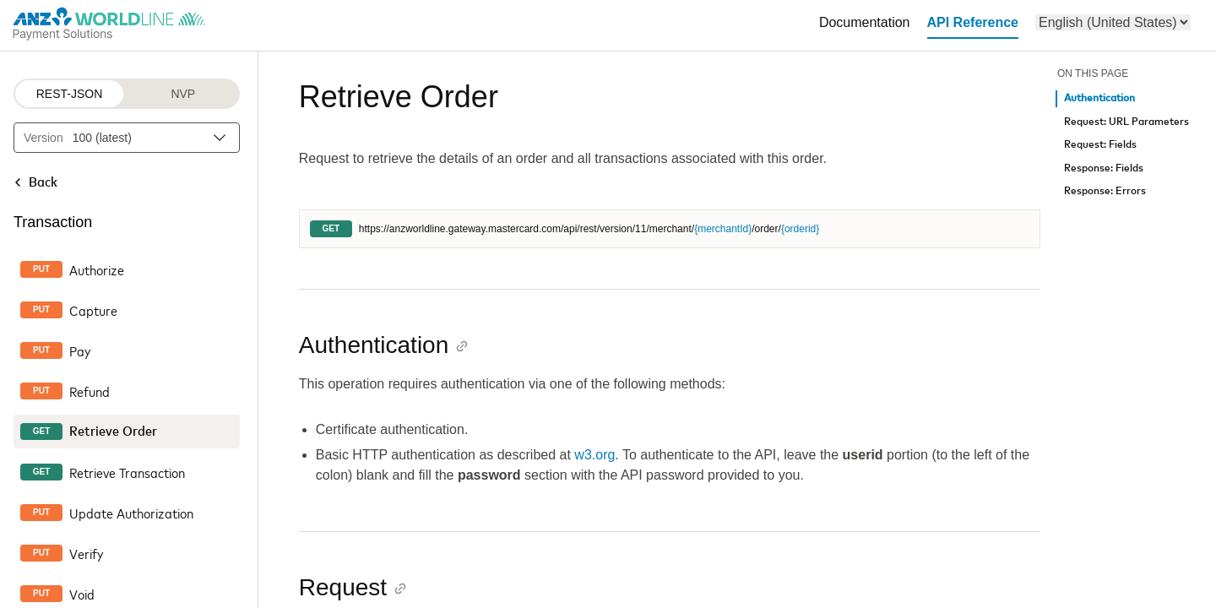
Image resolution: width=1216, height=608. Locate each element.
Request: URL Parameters (1126, 122)
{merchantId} (723, 229)
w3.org (594, 455)
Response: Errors (1105, 191)
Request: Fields (1100, 144)
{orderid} (800, 229)
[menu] (1113, 22)
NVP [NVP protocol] (183, 93)
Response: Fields (1103, 168)
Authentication (1099, 98)
